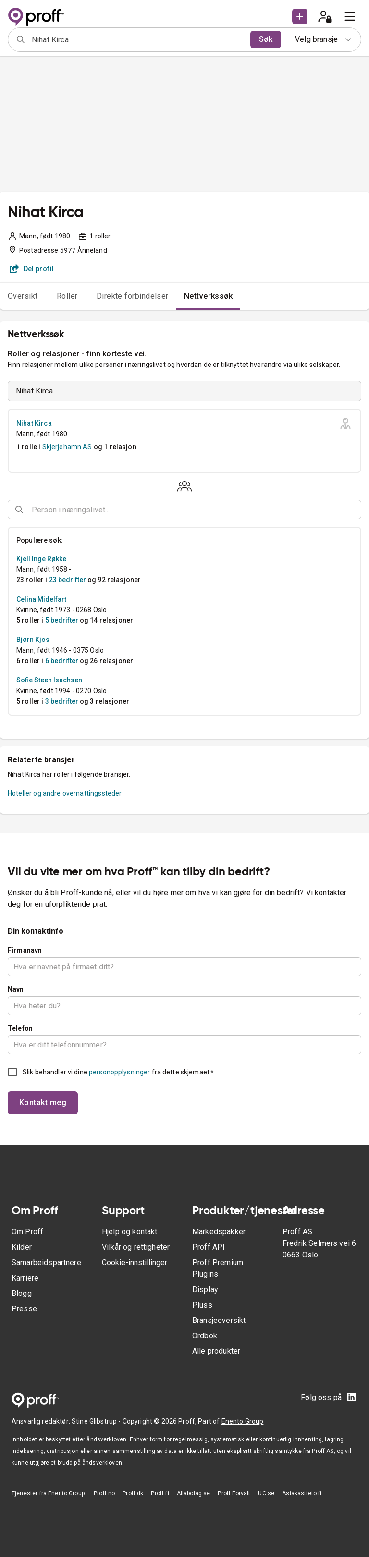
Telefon (20, 1028)
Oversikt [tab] (23, 296)
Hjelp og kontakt (129, 1231)
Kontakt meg (42, 1102)
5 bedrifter (61, 620)
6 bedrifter (61, 661)
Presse (24, 1308)
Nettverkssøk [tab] (208, 296)
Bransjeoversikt (219, 1320)
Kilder (22, 1247)
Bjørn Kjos (32, 639)
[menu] (349, 16)
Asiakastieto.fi (301, 1493)
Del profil (32, 268)
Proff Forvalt (234, 1493)
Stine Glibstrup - (97, 1421)
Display (205, 1289)
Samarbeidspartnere (46, 1262)
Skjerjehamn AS (67, 447)
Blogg (22, 1293)
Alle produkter (216, 1351)
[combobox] (137, 39)
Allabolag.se (193, 1493)
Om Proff (27, 1231)
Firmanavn (25, 950)
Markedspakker (219, 1231)
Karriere (25, 1277)
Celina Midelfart (41, 599)
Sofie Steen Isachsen (49, 680)
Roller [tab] (67, 296)
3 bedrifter (61, 701)
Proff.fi (160, 1493)
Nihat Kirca (34, 423)
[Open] (357, 510)
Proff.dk (133, 1493)
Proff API (208, 1247)
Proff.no (104, 1493)
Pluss (202, 1304)
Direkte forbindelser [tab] (133, 296)
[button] (300, 16)
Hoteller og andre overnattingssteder (65, 793)
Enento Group (242, 1421)
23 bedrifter (67, 580)
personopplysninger (119, 1072)
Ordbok (204, 1335)
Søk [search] (265, 39)
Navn (16, 989)
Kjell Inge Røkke (41, 559)
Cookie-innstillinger (134, 1262)
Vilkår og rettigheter (136, 1247)
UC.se (266, 1493)
